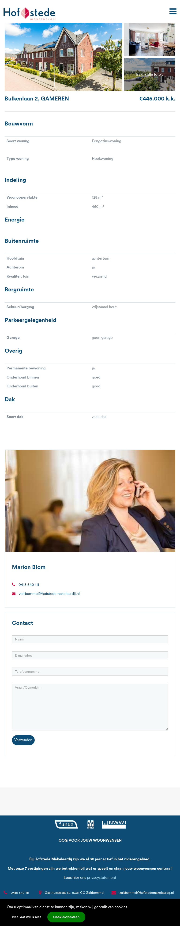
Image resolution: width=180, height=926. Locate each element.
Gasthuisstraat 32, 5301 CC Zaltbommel (74, 893)
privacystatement (101, 877)
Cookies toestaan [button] (66, 917)
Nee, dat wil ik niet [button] (26, 917)
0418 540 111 (29, 584)
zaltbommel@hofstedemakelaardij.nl (49, 593)
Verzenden (23, 740)
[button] (130, 907)
